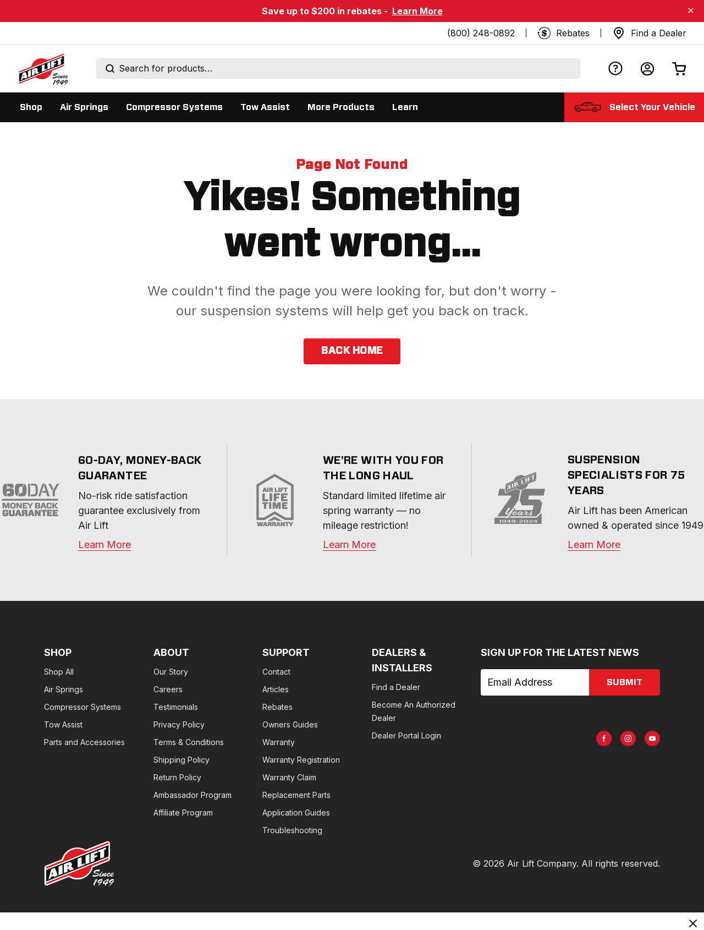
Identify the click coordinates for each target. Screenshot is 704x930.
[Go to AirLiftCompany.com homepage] (79, 863)
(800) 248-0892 (481, 33)
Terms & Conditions (214, 742)
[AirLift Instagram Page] (615, 688)
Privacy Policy (204, 724)
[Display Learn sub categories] (405, 107)
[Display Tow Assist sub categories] (265, 107)
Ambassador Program (218, 795)
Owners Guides (341, 724)
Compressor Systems (82, 707)
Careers (193, 689)
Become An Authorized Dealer (503, 689)
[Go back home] (43, 68)
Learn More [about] (594, 544)
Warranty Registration (352, 759)
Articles (327, 689)
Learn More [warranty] (104, 544)
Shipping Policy (207, 759)
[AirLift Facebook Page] (590, 688)
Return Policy (203, 777)
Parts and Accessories (84, 742)
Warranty (330, 742)
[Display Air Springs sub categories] (84, 107)
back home (351, 351)
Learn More (417, 11)
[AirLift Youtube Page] (639, 688)
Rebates (329, 707)
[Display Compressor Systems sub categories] (174, 107)
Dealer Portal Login (483, 707)
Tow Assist (63, 724)
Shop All (59, 671)
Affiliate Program (208, 812)
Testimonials (201, 707)
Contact (328, 671)
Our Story (196, 671)
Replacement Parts (348, 795)
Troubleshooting (343, 830)
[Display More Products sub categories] (341, 107)
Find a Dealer (472, 671)
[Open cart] (679, 68)
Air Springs (63, 689)
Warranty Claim (340, 777)
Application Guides (347, 812)
